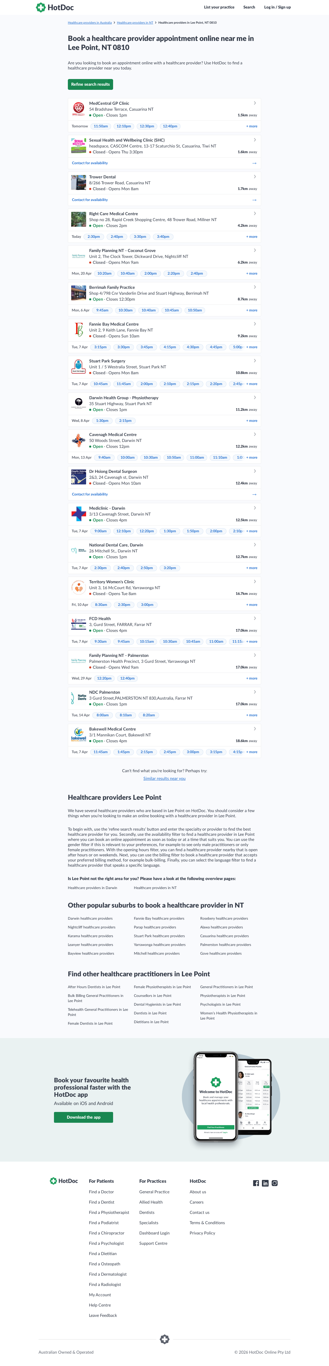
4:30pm (193, 347)
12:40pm (170, 126)
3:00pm (147, 605)
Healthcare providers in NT (135, 22)
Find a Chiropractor (106, 1233)
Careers (197, 1202)
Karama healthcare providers (90, 936)
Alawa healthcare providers (221, 927)
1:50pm (193, 531)
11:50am (101, 126)
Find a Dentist (101, 1202)
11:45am (124, 384)
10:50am (195, 310)
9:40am (104, 457)
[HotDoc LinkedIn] (265, 1183)
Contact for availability (164, 163)
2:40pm (117, 237)
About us (198, 1192)
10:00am (128, 457)
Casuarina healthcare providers (224, 936)
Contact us (199, 1213)
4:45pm (216, 347)
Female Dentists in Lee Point (90, 1023)
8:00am (103, 715)
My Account (100, 1295)
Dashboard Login (154, 1233)
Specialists (148, 1223)
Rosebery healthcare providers (224, 918)
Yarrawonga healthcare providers (160, 945)
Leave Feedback (103, 1315)
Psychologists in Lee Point (220, 1004)
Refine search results (90, 84)
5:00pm (239, 347)
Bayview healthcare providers (91, 953)
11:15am (239, 641)
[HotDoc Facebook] (256, 1183)
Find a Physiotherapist (109, 1213)
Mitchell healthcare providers (157, 953)
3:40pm (163, 237)
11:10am (220, 457)
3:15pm (100, 347)
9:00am (101, 531)
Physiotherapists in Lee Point (222, 996)
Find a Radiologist (105, 1285)
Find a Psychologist (106, 1243)
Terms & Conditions (207, 1223)
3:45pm (147, 347)
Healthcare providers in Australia (90, 22)
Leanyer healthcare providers (90, 945)
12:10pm (124, 126)
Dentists (146, 1213)
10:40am (128, 273)
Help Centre (100, 1305)
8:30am (101, 605)
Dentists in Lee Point (150, 1013)
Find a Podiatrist (104, 1223)
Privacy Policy (202, 1233)
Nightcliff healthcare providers (91, 927)
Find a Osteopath (104, 1264)
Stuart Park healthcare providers (159, 936)
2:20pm (174, 273)
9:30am (101, 641)
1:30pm (102, 421)
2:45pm (239, 384)
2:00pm (150, 273)
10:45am (172, 310)
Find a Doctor (101, 1192)
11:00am (197, 457)
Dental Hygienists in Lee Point (157, 1004)
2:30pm (94, 237)
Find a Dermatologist (108, 1274)
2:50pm (147, 568)
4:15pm (170, 347)
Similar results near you (164, 779)
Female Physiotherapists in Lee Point (162, 987)
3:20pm (170, 568)
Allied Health (151, 1202)
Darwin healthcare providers (90, 918)
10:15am (147, 641)
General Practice (154, 1192)
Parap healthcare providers (155, 927)
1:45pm (123, 752)
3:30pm (140, 237)
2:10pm (170, 384)
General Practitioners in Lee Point (226, 987)
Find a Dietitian (103, 1254)
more (251, 126)
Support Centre (153, 1243)
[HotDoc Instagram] (274, 1183)
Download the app (83, 1117)
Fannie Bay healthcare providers (159, 918)
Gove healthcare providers (221, 953)
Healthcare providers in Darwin (92, 888)
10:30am (125, 310)
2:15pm (193, 384)
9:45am (102, 310)
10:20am (104, 273)
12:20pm (147, 531)
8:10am (126, 715)
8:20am (149, 715)
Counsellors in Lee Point (152, 996)
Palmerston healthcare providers (225, 945)
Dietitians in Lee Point (151, 1022)
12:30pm (147, 126)
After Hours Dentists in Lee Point (94, 987)
